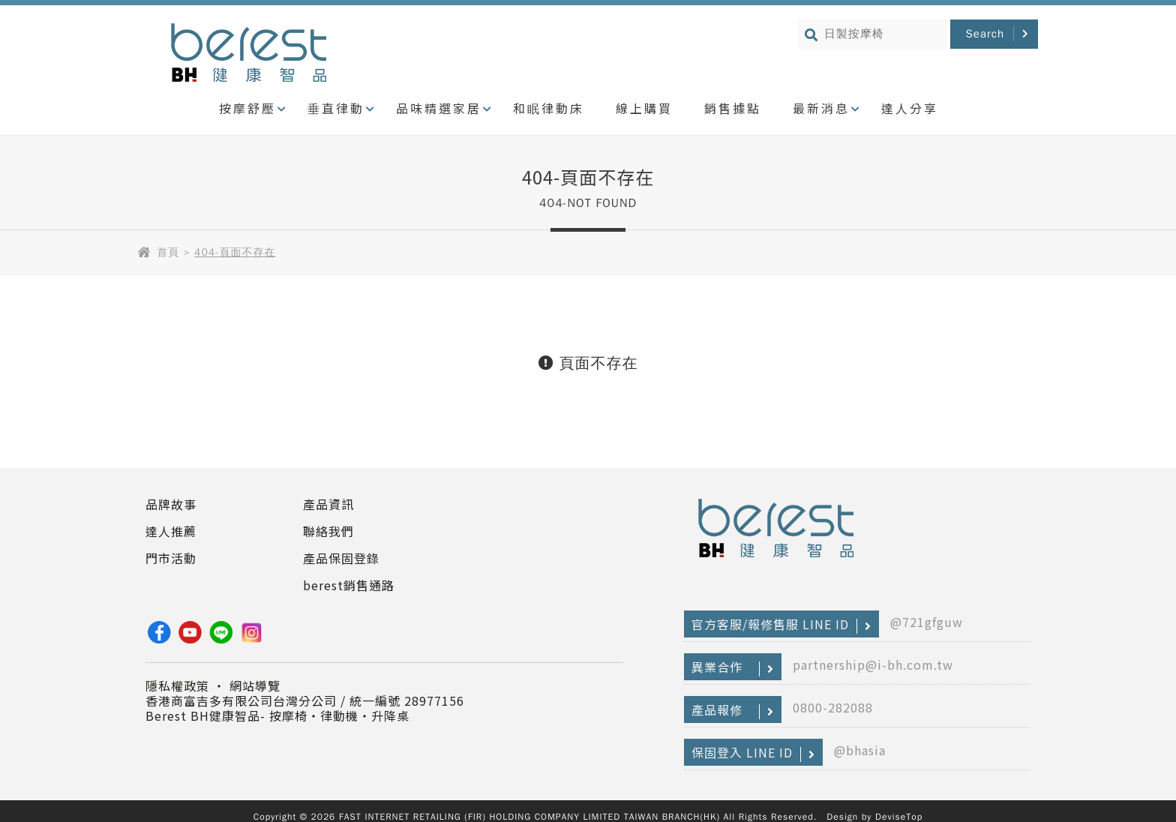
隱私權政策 (177, 685)
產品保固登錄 (341, 558)
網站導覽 (255, 685)
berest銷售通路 (348, 585)
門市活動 (171, 558)
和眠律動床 (548, 108)
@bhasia (860, 750)
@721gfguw (926, 622)
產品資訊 (328, 504)
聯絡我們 (328, 531)
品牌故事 (171, 504)
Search (984, 33)
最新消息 (821, 108)
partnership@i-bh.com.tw (873, 665)
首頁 (168, 252)
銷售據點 (732, 108)
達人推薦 (171, 531)
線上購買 (644, 108)
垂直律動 (336, 108)
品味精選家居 (439, 108)
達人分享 (909, 108)
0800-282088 (833, 707)
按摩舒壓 (247, 108)
